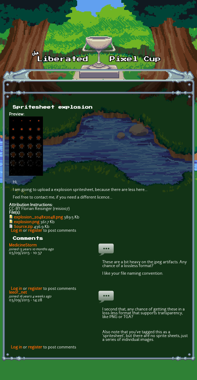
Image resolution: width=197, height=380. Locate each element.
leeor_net (18, 293)
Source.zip (23, 227)
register (35, 231)
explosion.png (26, 222)
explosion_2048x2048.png (38, 217)
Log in (16, 231)
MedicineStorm (23, 245)
